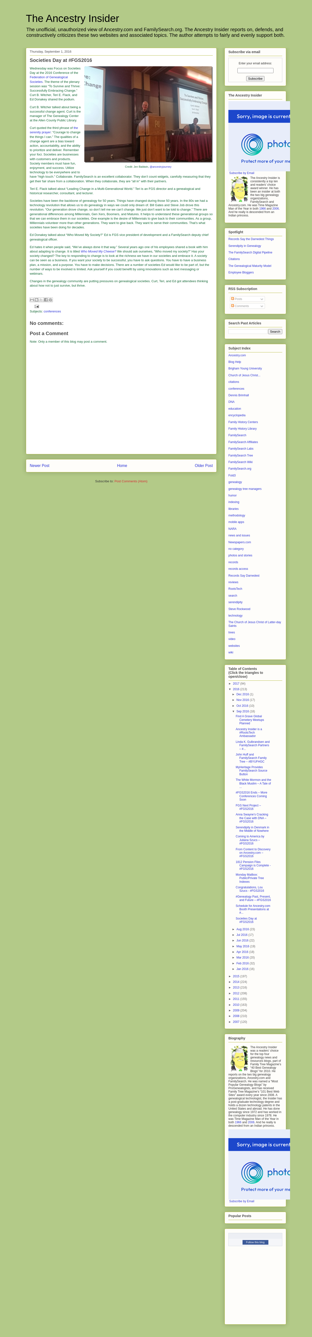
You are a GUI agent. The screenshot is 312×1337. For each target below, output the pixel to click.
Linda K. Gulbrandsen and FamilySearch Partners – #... (253, 745)
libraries (233, 509)
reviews (233, 582)
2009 (236, 1010)
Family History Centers (243, 422)
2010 (236, 1005)
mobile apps (236, 522)
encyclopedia (236, 415)
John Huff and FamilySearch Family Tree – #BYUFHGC (251, 758)
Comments (240, 306)
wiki (230, 652)
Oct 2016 (242, 705)
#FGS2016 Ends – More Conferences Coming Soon (251, 796)
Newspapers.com (239, 542)
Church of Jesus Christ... (244, 375)
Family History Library (242, 428)
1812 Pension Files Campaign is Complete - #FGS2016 (253, 865)
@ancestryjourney (160, 166)
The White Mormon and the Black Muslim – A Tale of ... (253, 783)
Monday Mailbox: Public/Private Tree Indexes (250, 878)
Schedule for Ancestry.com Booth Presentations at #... (253, 909)
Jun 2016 (242, 940)
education (234, 408)
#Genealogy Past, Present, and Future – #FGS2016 (253, 898)
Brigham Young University (245, 368)
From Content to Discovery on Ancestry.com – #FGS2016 (253, 853)
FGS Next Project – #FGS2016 (248, 807)
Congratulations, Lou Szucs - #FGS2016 (250, 889)
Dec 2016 (243, 694)
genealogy (235, 482)
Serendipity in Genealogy (244, 246)
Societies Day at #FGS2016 (246, 920)
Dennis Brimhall (238, 395)
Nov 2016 (243, 700)
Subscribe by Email (241, 173)
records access (238, 569)
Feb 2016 (243, 963)
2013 (236, 987)
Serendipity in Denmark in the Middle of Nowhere (252, 829)
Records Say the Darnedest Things (251, 239)
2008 (236, 1016)
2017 (236, 683)
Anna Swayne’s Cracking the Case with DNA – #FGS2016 (252, 818)
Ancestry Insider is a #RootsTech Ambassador (249, 732)
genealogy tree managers (245, 489)
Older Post (204, 466)
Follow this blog (255, 1242)
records (233, 562)
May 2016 (243, 946)
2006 (275, 208)
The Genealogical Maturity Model (249, 266)
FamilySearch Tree (240, 455)
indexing (233, 502)
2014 (236, 982)
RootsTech (235, 589)
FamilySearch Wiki (240, 462)
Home (122, 466)
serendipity (235, 602)
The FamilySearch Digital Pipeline (250, 252)
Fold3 (232, 475)
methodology (236, 515)
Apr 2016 (242, 952)
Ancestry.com (237, 355)
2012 (236, 993)
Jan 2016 (242, 969)
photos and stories (240, 555)
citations (233, 382)
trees (231, 632)
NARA (232, 529)
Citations (234, 259)
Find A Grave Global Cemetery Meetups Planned (250, 720)
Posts (236, 299)
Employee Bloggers (241, 272)
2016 (236, 689)
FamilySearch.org (239, 468)
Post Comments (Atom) (131, 481)
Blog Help (234, 362)
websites (234, 646)
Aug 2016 (243, 929)
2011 (236, 999)
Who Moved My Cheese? (98, 251)
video (231, 639)
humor (232, 495)
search (232, 595)
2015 (236, 976)
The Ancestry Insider (72, 18)
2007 (236, 1022)
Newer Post (39, 466)
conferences (52, 311)
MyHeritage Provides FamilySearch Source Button (251, 770)
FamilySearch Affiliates (243, 442)
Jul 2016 (242, 935)
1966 (262, 208)
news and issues (239, 535)
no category (236, 549)
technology (235, 615)
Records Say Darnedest (243, 575)
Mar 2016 (243, 957)
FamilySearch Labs (241, 448)
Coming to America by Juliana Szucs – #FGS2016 (250, 840)
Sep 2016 (243, 711)
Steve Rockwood (239, 609)
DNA (231, 402)
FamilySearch (237, 435)
